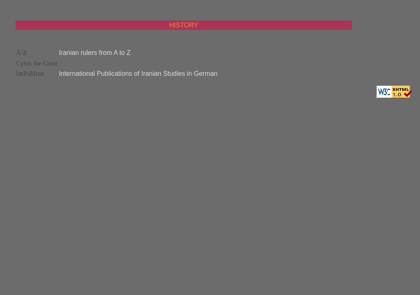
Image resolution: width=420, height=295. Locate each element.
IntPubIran (30, 73)
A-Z (21, 52)
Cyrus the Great (36, 63)
